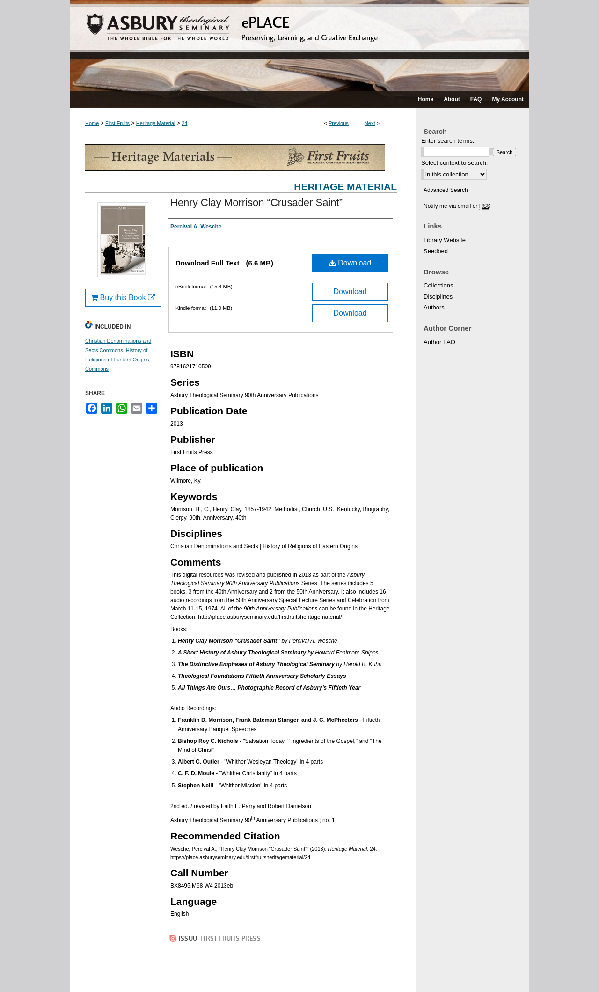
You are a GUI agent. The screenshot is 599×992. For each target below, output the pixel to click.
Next (370, 123)
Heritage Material (155, 123)
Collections (438, 285)
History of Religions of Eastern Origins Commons (117, 359)
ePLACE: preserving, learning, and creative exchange (299, 45)
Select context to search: (454, 162)
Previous (339, 123)
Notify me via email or (457, 206)
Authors (434, 307)
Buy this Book (123, 297)
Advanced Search (446, 190)
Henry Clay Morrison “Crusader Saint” (256, 202)
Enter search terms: (447, 140)
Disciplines (438, 296)
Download (350, 263)
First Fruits (117, 123)
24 (184, 123)
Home (92, 123)
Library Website (445, 239)
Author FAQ (439, 341)
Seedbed (436, 251)
